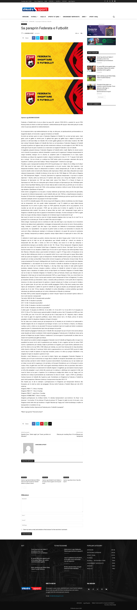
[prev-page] (22, 487)
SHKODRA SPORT (29, 33)
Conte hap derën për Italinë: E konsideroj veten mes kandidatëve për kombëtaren (105, 58)
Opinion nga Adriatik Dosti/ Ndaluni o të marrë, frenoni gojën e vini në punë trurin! (51, 481)
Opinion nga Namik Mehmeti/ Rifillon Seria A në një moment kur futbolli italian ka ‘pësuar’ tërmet (30, 481)
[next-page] (25, 487)
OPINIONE (31, 21)
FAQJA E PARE (24, 21)
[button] (114, 17)
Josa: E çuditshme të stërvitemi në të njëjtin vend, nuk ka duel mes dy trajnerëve (73, 559)
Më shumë (101, 97)
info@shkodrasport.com (56, 596)
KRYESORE (24, 477)
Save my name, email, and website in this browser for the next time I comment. (45, 529)
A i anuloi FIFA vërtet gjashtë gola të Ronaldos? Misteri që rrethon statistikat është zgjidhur (106, 68)
